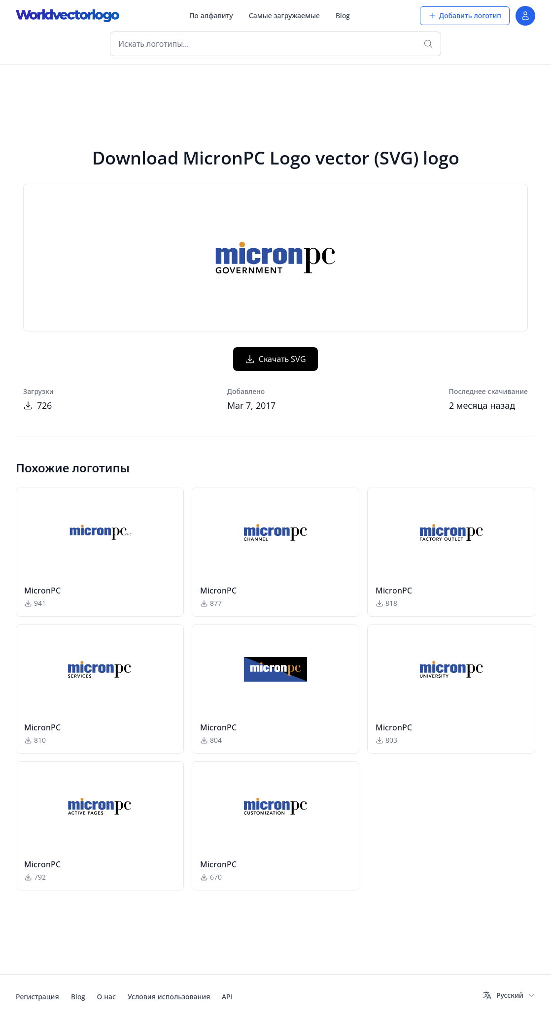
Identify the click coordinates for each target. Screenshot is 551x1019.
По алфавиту (211, 15)
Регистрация (37, 996)
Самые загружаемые (284, 15)
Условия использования (169, 996)
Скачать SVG (276, 359)
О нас (106, 996)
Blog (343, 15)
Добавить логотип (464, 15)
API (227, 996)
